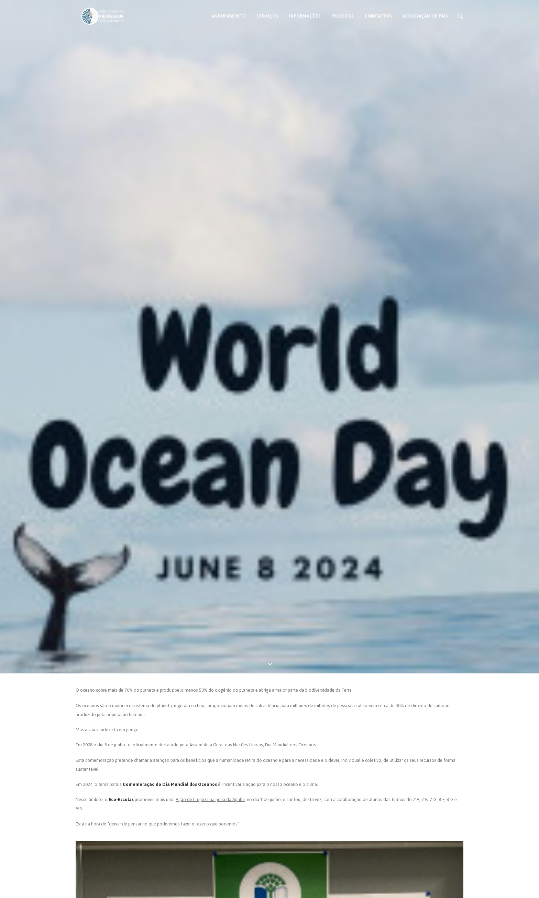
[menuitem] (229, 15)
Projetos (342, 15)
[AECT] (97, 14)
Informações (305, 15)
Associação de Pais (425, 15)
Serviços (267, 15)
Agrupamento (229, 15)
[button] (460, 15)
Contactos (378, 15)
